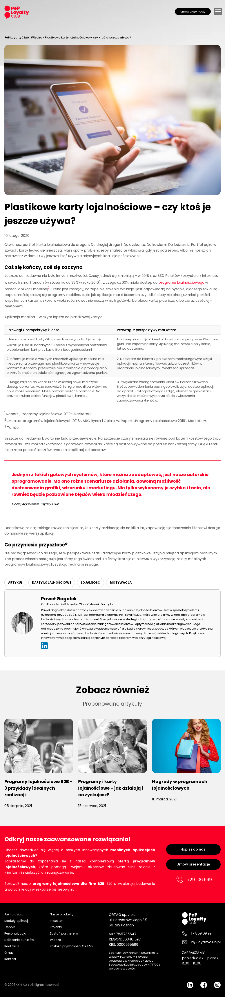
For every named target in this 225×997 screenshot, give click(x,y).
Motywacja (121, 582)
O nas (8, 952)
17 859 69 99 (201, 933)
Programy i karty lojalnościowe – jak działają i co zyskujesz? (110, 788)
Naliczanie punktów (19, 940)
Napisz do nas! (193, 849)
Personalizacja (15, 933)
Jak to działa (14, 914)
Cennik (9, 927)
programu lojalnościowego (181, 282)
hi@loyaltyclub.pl (206, 942)
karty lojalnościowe (51, 582)
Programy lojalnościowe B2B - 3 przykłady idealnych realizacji (38, 788)
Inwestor (56, 920)
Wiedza (55, 940)
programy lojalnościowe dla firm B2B (69, 883)
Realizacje (12, 946)
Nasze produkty (61, 914)
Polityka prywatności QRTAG (71, 946)
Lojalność (90, 582)
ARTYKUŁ (15, 582)
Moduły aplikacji (16, 920)
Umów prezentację (192, 11)
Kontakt (10, 959)
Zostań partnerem (64, 933)
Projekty (56, 927)
